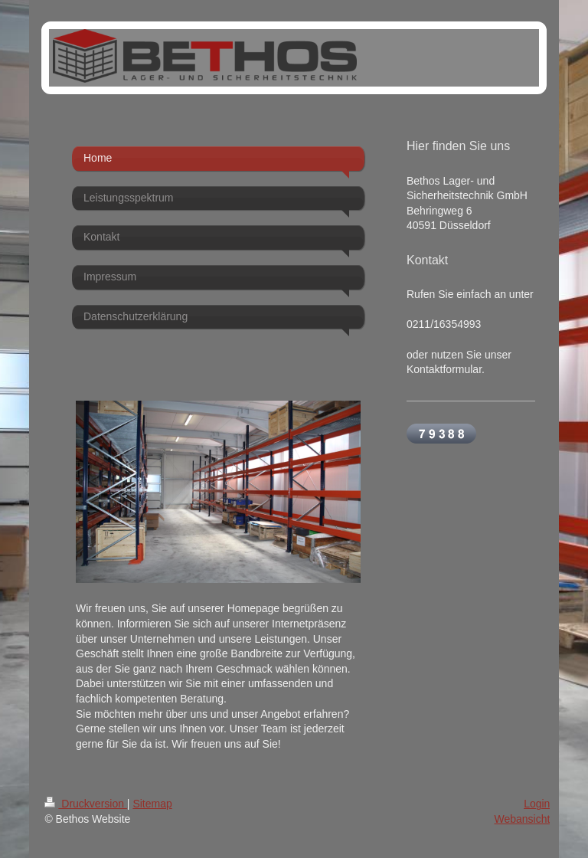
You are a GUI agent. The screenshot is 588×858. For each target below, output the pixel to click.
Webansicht (522, 819)
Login (537, 803)
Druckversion (85, 803)
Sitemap (152, 803)
